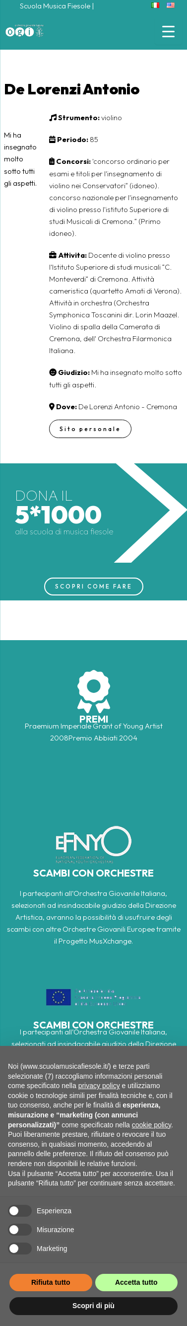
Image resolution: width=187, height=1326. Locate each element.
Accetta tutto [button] (136, 1282)
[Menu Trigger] (168, 31)
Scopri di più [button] (93, 1306)
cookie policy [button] (151, 1125)
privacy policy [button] (99, 1086)
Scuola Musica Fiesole (55, 5)
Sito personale (90, 429)
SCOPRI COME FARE (93, 586)
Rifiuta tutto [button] (50, 1282)
